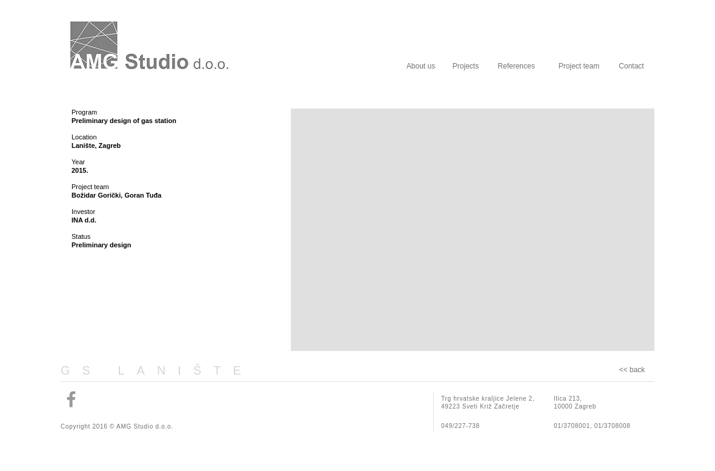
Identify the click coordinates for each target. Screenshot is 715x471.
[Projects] (466, 66)
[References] (516, 66)
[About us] (421, 66)
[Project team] (579, 66)
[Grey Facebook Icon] (71, 399)
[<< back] (632, 370)
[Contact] (631, 66)
